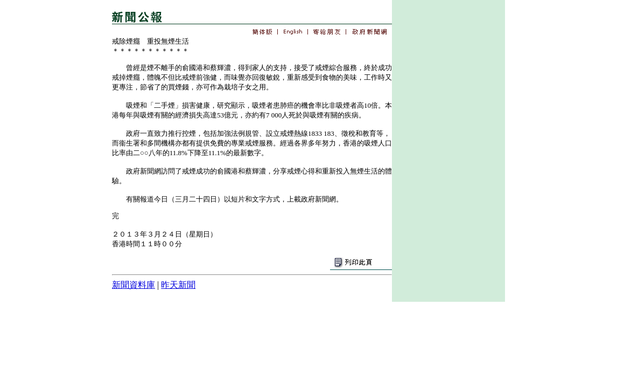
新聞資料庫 (133, 284)
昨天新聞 (178, 284)
